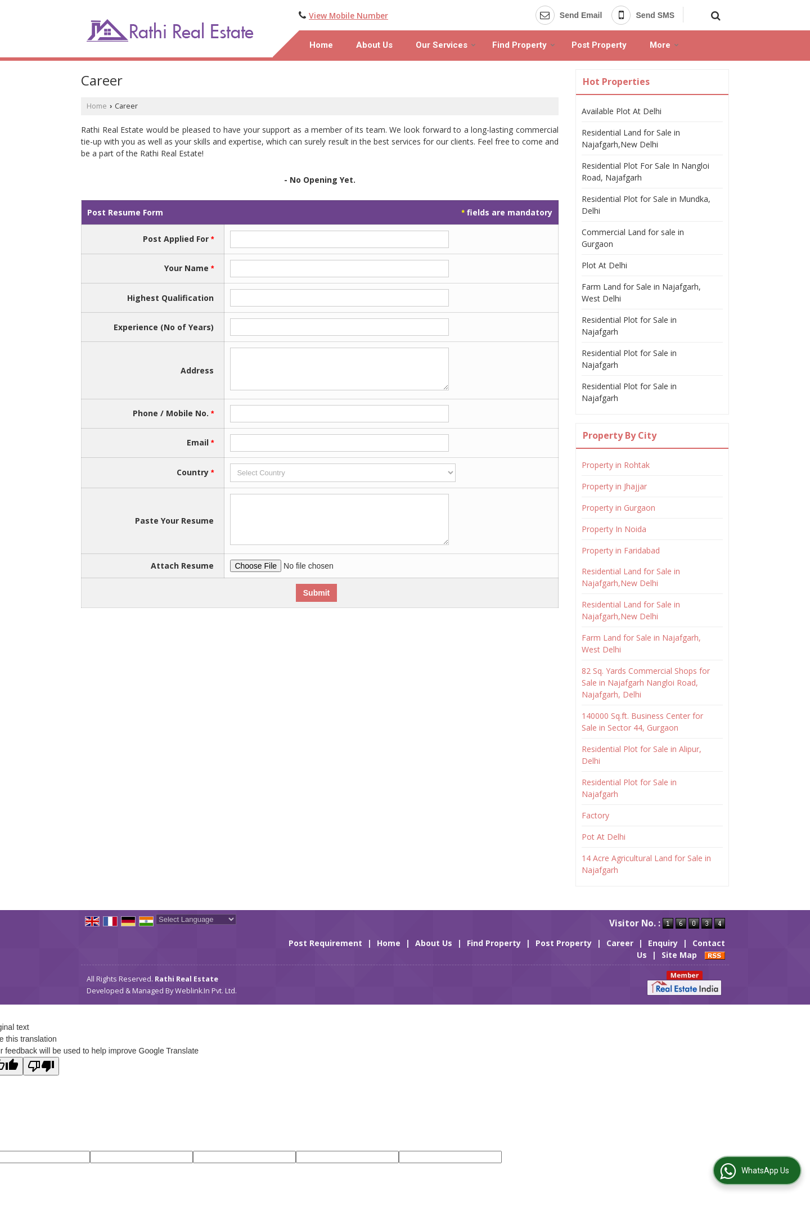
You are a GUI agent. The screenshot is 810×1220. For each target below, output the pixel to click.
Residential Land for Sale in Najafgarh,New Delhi (631, 138)
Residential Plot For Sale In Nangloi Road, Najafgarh (645, 171)
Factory (595, 815)
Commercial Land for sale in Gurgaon (633, 238)
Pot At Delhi (604, 836)
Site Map (679, 954)
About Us (374, 45)
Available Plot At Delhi (622, 111)
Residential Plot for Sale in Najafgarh (629, 325)
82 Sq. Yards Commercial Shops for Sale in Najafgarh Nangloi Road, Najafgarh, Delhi (646, 682)
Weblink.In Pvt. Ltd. (206, 991)
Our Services (446, 45)
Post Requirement (325, 943)
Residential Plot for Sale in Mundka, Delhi (646, 204)
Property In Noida (614, 529)
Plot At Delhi (604, 265)
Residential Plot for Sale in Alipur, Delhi (641, 755)
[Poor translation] (41, 1066)
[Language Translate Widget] (196, 919)
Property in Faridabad (621, 550)
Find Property (523, 45)
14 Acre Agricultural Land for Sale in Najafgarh (646, 864)
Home (321, 45)
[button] (348, 15)
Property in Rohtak (616, 465)
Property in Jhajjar (614, 486)
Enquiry (663, 943)
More (664, 45)
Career (619, 943)
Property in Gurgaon (618, 507)
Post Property (599, 45)
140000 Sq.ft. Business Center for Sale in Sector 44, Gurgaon (642, 721)
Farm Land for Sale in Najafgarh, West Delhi (641, 292)
